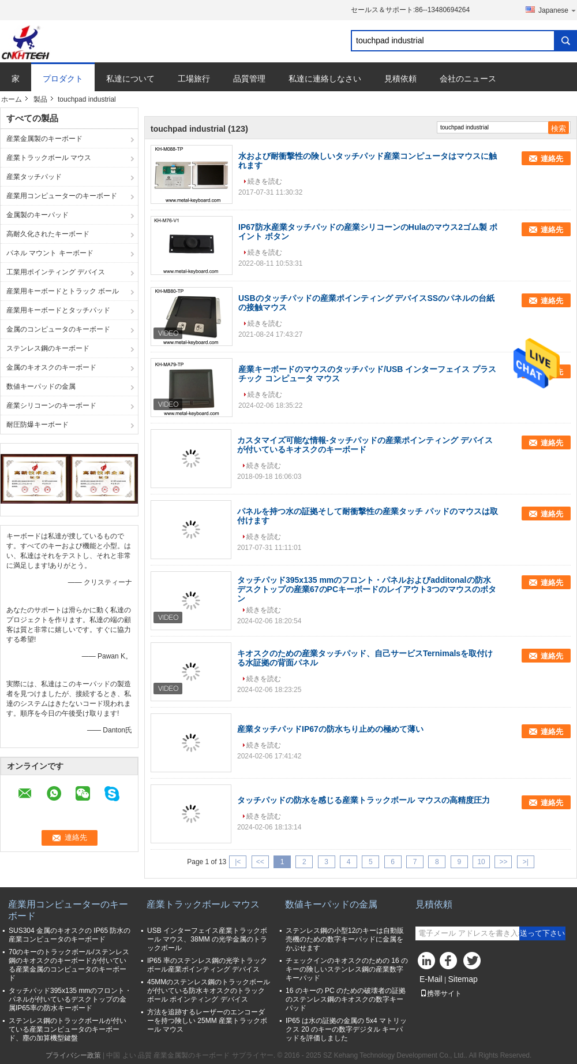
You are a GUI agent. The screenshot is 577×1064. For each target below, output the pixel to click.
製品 (40, 99)
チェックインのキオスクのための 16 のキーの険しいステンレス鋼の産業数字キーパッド (347, 969)
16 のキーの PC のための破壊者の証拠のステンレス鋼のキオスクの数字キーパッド (346, 999)
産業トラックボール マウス (48, 158)
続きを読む (265, 181)
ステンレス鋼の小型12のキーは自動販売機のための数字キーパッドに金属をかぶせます (345, 939)
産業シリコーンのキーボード (51, 405)
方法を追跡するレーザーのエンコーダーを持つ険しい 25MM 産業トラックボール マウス (207, 1020)
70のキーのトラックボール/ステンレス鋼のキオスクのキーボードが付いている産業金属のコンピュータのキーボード (69, 965)
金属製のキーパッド (37, 215)
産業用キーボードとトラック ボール (62, 291)
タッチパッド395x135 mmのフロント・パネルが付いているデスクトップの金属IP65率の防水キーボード (70, 999)
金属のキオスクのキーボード (51, 367)
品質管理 (249, 78)
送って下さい (542, 933)
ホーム (11, 99)
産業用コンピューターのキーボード (61, 196)
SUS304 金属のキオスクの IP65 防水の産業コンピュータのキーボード (69, 935)
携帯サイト (441, 993)
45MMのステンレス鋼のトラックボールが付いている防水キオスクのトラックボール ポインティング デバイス (208, 990)
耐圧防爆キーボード (37, 425)
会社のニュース (468, 78)
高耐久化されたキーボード (47, 234)
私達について (130, 78)
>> (503, 862)
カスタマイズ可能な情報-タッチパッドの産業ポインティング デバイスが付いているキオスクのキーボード (365, 445)
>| (526, 862)
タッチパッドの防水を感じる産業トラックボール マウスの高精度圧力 (363, 800)
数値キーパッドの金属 (41, 386)
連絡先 (552, 158)
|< (238, 862)
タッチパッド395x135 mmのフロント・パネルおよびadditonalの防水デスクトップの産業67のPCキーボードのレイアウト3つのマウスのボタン (366, 589)
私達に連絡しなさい (324, 78)
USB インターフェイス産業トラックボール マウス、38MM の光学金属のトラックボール (207, 939)
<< (260, 862)
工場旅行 (194, 78)
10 (481, 862)
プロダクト (63, 78)
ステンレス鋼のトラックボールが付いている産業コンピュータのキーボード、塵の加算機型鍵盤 (67, 1029)
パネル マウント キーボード (49, 253)
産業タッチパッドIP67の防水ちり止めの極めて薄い (330, 729)
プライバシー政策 (73, 1055)
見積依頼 (400, 78)
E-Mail (431, 979)
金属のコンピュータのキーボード (58, 329)
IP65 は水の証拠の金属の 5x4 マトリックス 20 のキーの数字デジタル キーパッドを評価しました (346, 1029)
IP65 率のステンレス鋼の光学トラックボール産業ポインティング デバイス (207, 965)
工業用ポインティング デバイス (55, 272)
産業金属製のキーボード (44, 139)
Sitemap (462, 979)
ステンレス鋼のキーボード (47, 348)
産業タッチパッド (34, 177)
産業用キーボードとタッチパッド (58, 310)
